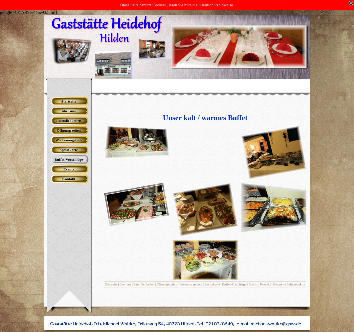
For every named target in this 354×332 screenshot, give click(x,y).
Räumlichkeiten (143, 284)
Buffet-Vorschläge (234, 284)
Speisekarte (212, 284)
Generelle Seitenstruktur (289, 284)
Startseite (111, 284)
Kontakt (265, 284)
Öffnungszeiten (167, 284)
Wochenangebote (190, 284)
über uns (125, 284)
